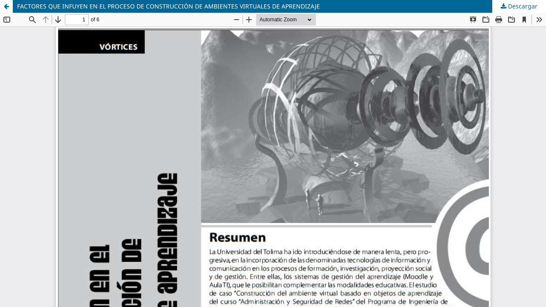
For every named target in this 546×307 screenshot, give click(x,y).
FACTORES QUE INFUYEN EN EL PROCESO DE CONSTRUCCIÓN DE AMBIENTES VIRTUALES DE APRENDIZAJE (168, 6)
